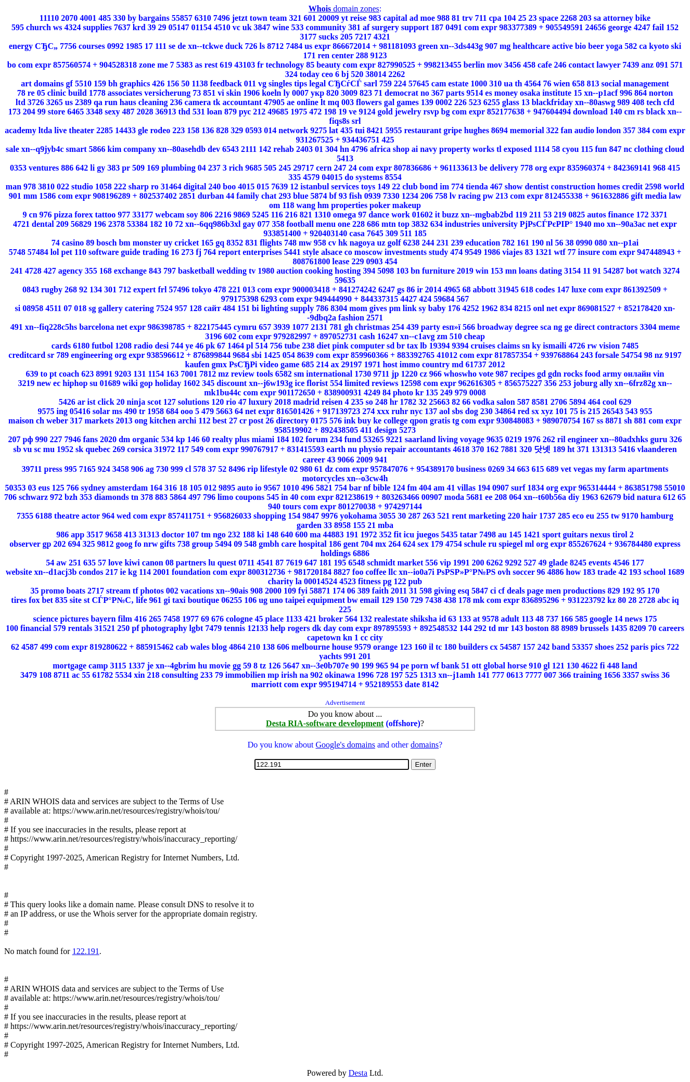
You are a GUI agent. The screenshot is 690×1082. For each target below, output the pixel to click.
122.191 (85, 951)
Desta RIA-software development (325, 723)
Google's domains (345, 744)
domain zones (344, 8)
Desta (358, 1072)
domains (425, 744)
